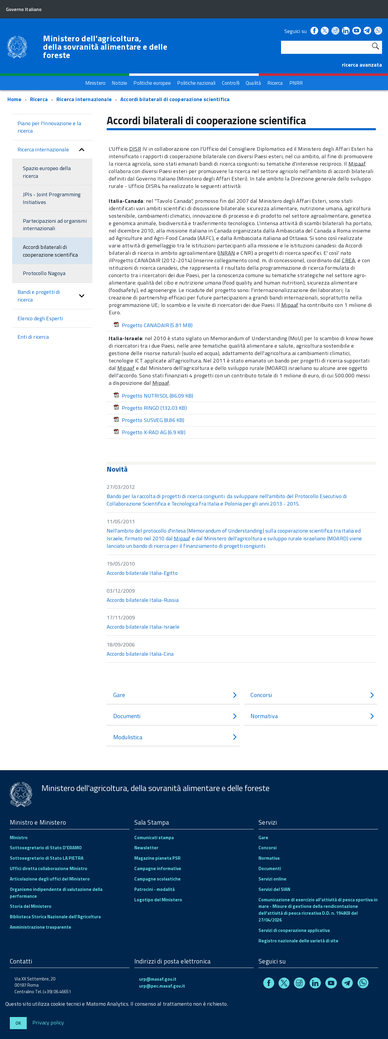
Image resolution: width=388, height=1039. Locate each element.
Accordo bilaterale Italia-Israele (143, 627)
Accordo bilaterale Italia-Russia (143, 600)
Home (14, 99)
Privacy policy (48, 1022)
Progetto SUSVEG (148, 420)
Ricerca (39, 99)
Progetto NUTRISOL (153, 396)
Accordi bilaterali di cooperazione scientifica (175, 99)
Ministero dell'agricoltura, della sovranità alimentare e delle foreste (105, 46)
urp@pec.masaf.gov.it (162, 986)
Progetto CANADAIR (153, 325)
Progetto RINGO (150, 408)
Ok (18, 1023)
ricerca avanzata (362, 65)
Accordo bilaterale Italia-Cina (140, 654)
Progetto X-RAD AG (149, 432)
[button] (81, 149)
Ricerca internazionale (84, 99)
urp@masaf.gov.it (157, 979)
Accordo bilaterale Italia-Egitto (142, 573)
